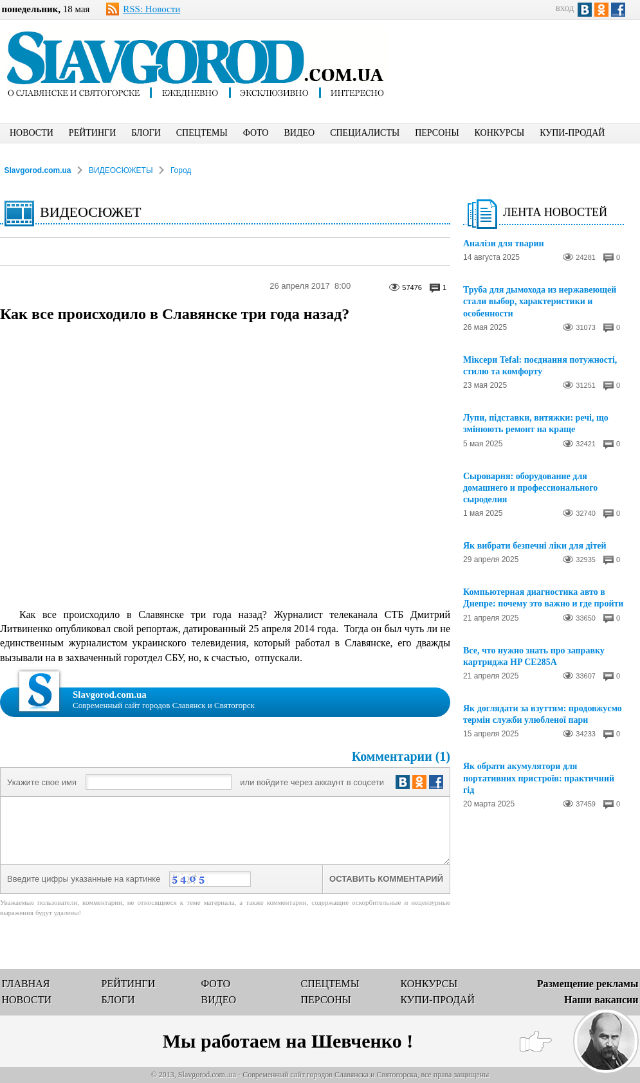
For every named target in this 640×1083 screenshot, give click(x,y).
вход (565, 8)
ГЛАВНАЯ (26, 983)
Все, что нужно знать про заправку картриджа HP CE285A (534, 656)
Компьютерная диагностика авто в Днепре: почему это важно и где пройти (543, 597)
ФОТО (256, 133)
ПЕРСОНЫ (437, 133)
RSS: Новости (151, 9)
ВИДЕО (299, 133)
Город (180, 170)
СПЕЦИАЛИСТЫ (364, 133)
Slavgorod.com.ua (38, 170)
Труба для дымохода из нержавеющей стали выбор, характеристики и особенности (539, 301)
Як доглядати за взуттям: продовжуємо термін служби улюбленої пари (542, 714)
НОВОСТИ (31, 133)
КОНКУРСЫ (500, 133)
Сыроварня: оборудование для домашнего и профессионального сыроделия (530, 487)
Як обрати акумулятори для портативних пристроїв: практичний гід (538, 777)
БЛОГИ (146, 133)
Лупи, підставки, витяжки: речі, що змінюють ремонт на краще (535, 423)
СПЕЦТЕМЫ (202, 133)
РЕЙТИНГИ (92, 133)
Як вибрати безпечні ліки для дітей (535, 546)
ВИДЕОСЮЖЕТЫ (121, 170)
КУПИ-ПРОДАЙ (572, 133)
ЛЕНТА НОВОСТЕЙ (555, 212)
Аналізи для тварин (503, 243)
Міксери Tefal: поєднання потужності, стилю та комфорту (540, 365)
